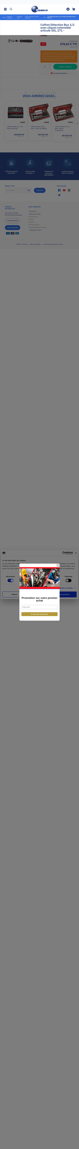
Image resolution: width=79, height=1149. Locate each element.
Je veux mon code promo (39, 596)
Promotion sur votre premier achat (39, 581)
